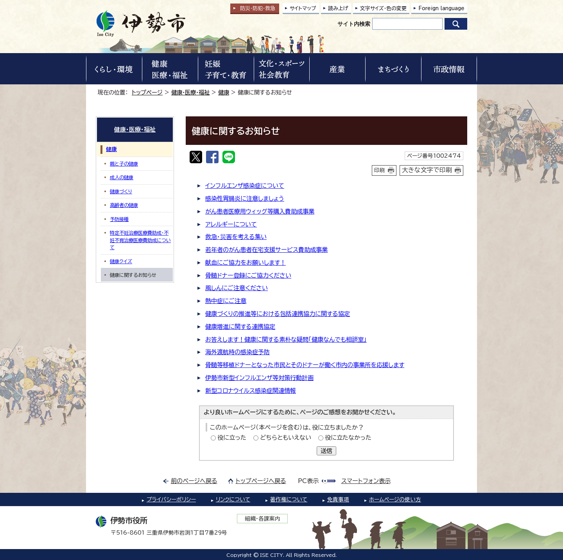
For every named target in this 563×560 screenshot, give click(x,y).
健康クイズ (121, 261)
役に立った (231, 438)
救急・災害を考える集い (236, 237)
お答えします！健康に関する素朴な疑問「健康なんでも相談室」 (286, 339)
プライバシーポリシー (171, 499)
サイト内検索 (353, 24)
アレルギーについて (231, 224)
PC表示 (308, 481)
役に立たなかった (348, 438)
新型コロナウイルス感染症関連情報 (250, 391)
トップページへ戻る (261, 481)
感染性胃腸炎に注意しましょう (244, 199)
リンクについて (233, 499)
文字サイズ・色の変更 (383, 8)
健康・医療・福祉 (190, 92)
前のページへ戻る (194, 481)
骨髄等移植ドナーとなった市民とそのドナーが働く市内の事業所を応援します (304, 365)
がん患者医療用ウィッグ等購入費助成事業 (259, 211)
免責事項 (338, 499)
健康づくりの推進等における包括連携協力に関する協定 (277, 314)
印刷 (379, 170)
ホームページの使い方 (395, 499)
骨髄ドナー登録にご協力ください (248, 275)
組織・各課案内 (262, 518)
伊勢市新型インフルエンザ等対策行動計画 (259, 378)
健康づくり (121, 191)
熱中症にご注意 (225, 301)
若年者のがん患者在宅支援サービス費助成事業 (266, 250)
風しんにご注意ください (236, 288)
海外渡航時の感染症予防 (237, 352)
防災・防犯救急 (257, 8)
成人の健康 (121, 177)
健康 (223, 92)
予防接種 (119, 219)
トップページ (147, 92)
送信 (326, 451)
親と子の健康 (124, 163)
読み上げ (338, 8)
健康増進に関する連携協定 (240, 327)
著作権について (288, 499)
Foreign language (441, 8)
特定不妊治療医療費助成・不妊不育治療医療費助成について (140, 240)
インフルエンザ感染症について (244, 186)
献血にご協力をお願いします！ (245, 263)
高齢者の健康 (124, 205)
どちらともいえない (285, 438)
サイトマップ (303, 8)
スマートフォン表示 (366, 481)
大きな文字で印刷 (427, 170)
